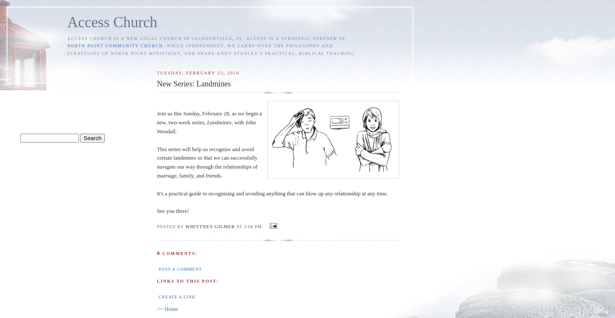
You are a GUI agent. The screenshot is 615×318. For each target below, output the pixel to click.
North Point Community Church (115, 45)
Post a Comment (180, 269)
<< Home (167, 309)
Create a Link (176, 297)
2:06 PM (253, 226)
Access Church (112, 22)
